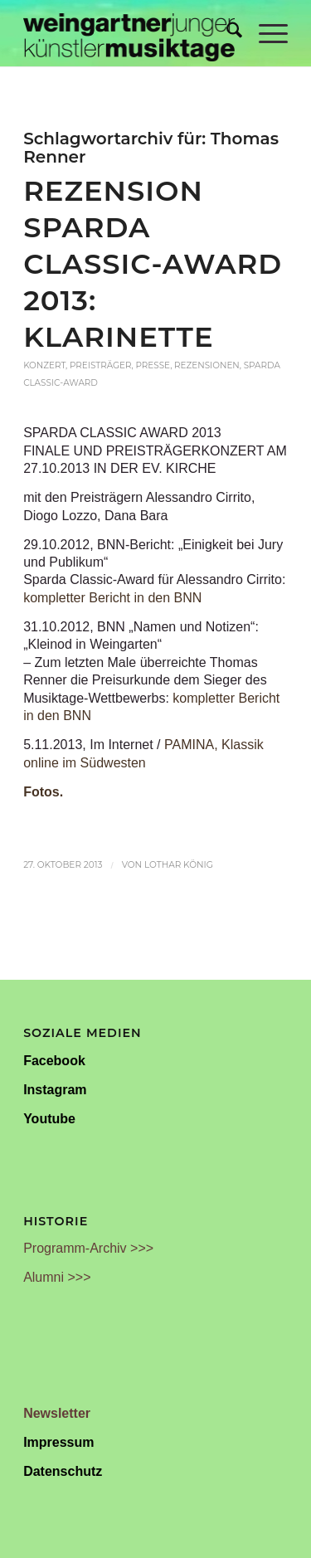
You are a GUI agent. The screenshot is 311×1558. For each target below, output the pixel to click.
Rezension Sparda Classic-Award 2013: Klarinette (152, 263)
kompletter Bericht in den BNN (112, 598)
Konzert (44, 365)
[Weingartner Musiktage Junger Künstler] (129, 33)
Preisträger (101, 365)
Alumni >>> (56, 1277)
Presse (152, 365)
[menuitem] (226, 33)
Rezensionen (207, 365)
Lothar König (178, 864)
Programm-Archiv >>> (88, 1248)
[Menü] (265, 33)
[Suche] (226, 33)
